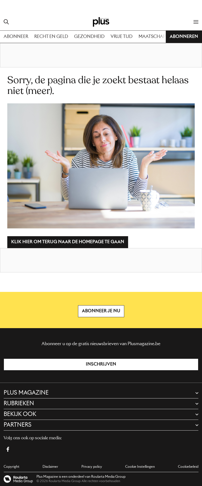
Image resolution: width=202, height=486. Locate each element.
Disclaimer (50, 466)
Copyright (11, 466)
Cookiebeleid (188, 466)
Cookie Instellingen (140, 466)
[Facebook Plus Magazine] (8, 449)
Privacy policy (91, 466)
